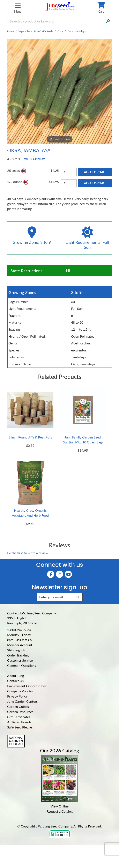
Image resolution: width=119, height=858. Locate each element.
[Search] (108, 20)
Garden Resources (20, 712)
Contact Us (15, 681)
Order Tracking (18, 655)
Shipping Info (16, 650)
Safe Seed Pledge (19, 727)
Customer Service (20, 660)
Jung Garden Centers (22, 701)
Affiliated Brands (19, 722)
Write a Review (34, 159)
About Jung (15, 675)
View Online (59, 806)
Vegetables (24, 31)
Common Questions (21, 665)
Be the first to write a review (27, 553)
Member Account (19, 645)
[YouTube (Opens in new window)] (68, 574)
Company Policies (20, 691)
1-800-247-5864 (19, 630)
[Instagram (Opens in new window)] (59, 574)
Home (10, 31)
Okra (60, 31)
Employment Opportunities (26, 686)
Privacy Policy (17, 696)
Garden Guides (18, 706)
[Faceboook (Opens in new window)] (50, 574)
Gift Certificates (18, 717)
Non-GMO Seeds (43, 31)
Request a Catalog (60, 811)
